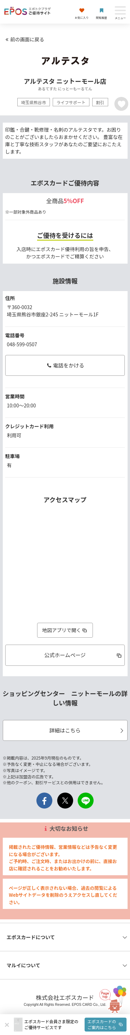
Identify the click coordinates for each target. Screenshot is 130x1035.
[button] (75, 1025)
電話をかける (65, 365)
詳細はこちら (87, 730)
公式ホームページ (83, 655)
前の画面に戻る (23, 39)
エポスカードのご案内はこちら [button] (105, 1024)
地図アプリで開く (65, 630)
